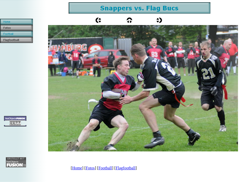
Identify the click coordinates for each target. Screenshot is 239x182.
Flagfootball (125, 168)
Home (77, 168)
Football (105, 168)
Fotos (90, 168)
